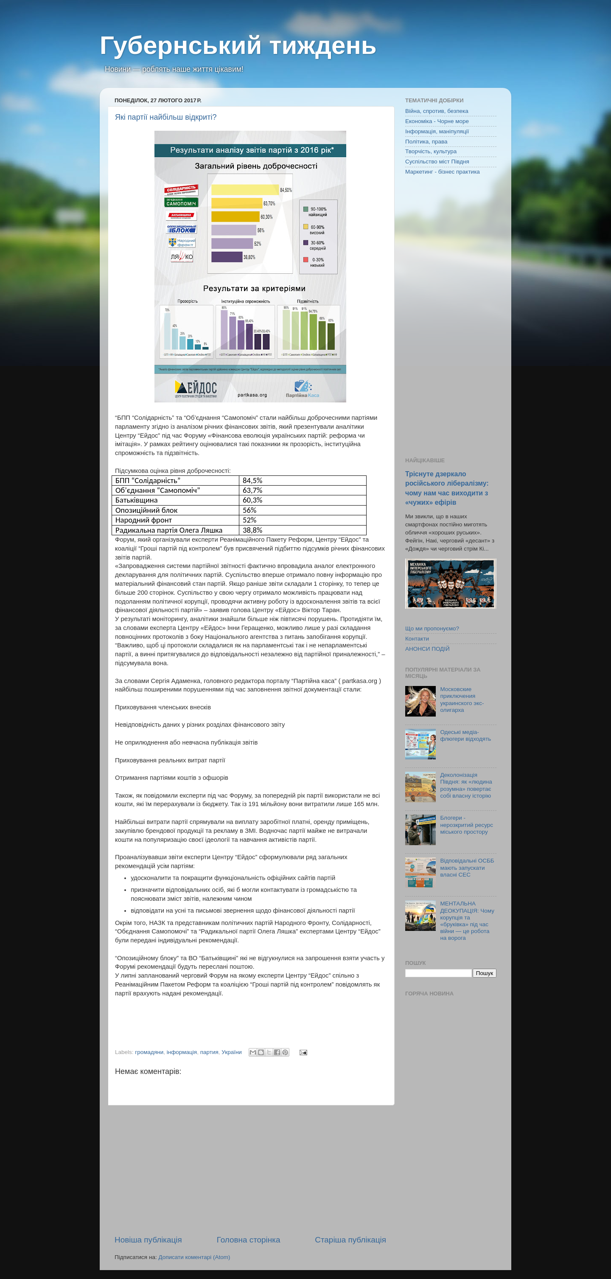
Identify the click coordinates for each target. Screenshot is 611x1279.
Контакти (417, 638)
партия (209, 1052)
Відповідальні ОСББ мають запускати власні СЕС (467, 867)
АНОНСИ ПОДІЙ (427, 649)
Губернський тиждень (238, 45)
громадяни (149, 1052)
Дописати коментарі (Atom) (194, 1257)
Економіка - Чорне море (437, 121)
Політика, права (426, 141)
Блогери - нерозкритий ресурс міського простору (466, 825)
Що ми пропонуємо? (432, 628)
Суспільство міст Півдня (437, 161)
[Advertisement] (250, 1170)
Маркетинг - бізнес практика (442, 172)
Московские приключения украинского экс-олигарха (462, 699)
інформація (182, 1052)
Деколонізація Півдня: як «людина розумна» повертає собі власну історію (466, 785)
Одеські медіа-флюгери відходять (465, 735)
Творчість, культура (431, 151)
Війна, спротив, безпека (436, 111)
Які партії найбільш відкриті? (165, 117)
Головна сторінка (248, 1239)
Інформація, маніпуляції (437, 131)
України (231, 1052)
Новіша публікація (148, 1239)
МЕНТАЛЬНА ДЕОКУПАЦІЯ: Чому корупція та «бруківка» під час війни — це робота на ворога (467, 920)
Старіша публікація (350, 1239)
